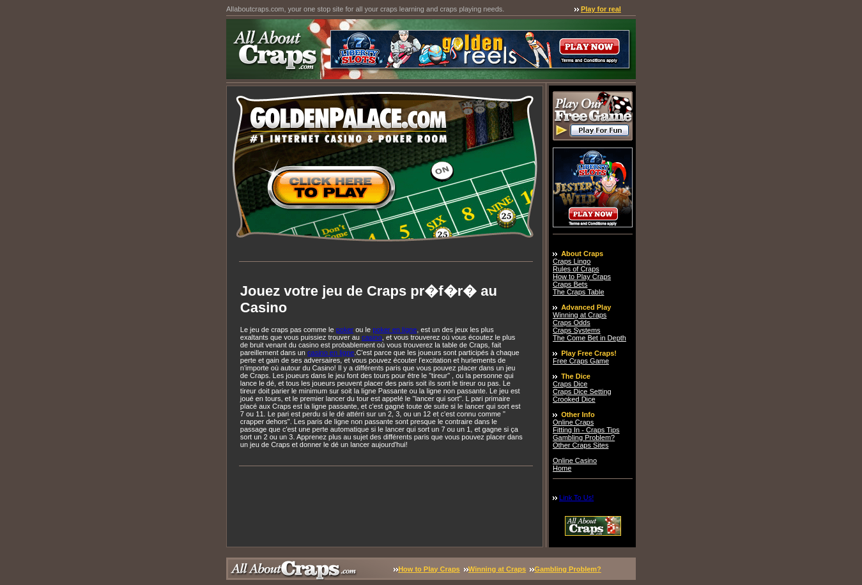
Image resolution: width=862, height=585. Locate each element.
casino (372, 337)
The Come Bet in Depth (589, 338)
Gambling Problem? (584, 437)
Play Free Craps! (589, 353)
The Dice (575, 376)
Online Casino (575, 460)
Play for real (601, 9)
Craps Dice (570, 384)
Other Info (578, 414)
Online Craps (573, 422)
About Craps (582, 253)
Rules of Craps (576, 269)
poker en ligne (395, 329)
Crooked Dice (574, 399)
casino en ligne (330, 352)
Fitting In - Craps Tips (586, 430)
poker (345, 329)
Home (562, 468)
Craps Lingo (571, 261)
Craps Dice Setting (582, 391)
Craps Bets (570, 284)
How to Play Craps (582, 276)
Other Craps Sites (580, 445)
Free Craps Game (581, 361)
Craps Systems (577, 330)
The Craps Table (578, 292)
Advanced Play (586, 307)
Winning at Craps (579, 315)
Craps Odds (571, 322)
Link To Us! (576, 497)
